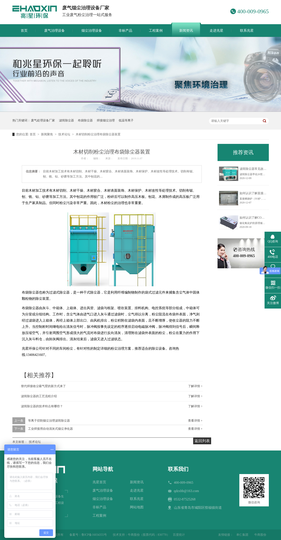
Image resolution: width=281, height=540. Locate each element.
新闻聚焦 (47, 134)
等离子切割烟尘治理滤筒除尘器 (49, 420)
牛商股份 (260, 534)
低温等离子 (126, 120)
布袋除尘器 (85, 120)
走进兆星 (137, 490)
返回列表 (202, 441)
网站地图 (137, 507)
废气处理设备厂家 (43, 120)
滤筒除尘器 (66, 120)
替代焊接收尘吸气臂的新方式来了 (43, 386)
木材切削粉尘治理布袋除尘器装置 (98, 134)
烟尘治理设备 (103, 499)
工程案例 (99, 515)
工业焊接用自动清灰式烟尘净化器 (50, 428)
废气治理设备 (103, 490)
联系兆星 (137, 499)
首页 (33, 134)
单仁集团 (242, 534)
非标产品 (99, 507)
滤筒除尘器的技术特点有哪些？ (42, 406)
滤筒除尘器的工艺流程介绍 (39, 396)
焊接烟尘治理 (106, 120)
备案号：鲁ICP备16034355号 (88, 534)
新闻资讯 (137, 482)
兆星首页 (99, 482)
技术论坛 (64, 134)
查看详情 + (195, 420)
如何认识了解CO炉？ (254, 217)
